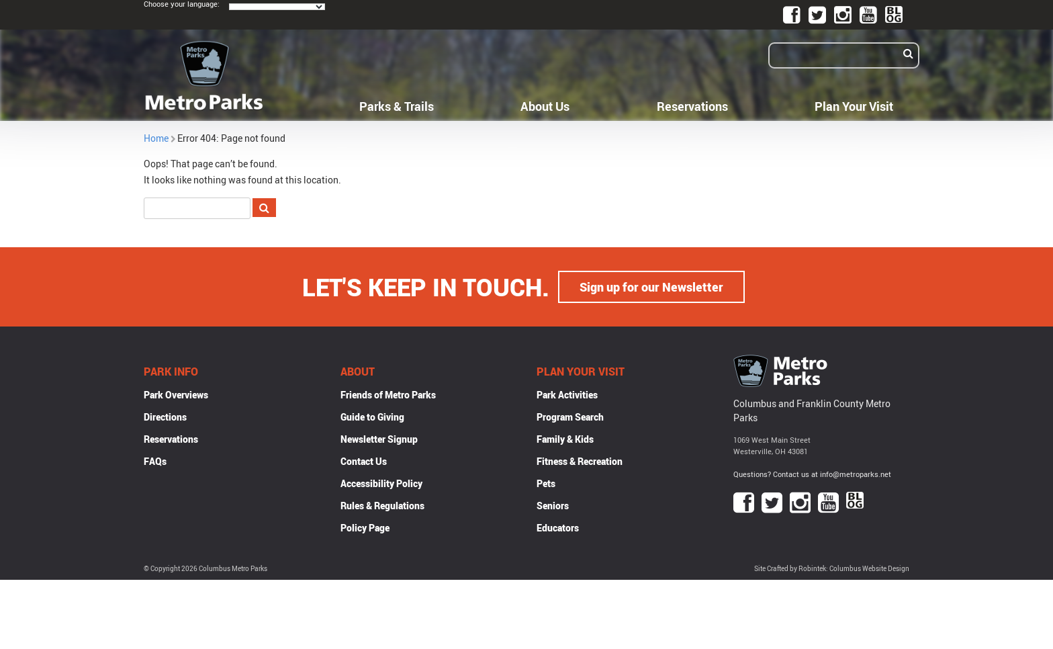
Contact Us (363, 461)
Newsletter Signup (379, 439)
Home (156, 138)
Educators (558, 527)
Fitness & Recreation (580, 461)
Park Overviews (176, 394)
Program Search (570, 416)
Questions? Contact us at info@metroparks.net (812, 474)
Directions (165, 416)
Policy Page (365, 527)
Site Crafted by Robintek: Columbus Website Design (831, 568)
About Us (544, 106)
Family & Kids (565, 439)
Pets (546, 483)
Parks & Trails (396, 106)
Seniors (553, 505)
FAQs (155, 461)
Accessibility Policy (381, 483)
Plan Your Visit (854, 106)
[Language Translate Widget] (277, 6)
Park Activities (567, 394)
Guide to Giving (372, 416)
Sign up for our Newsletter (651, 287)
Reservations (692, 106)
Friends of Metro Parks (388, 394)
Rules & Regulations (382, 505)
